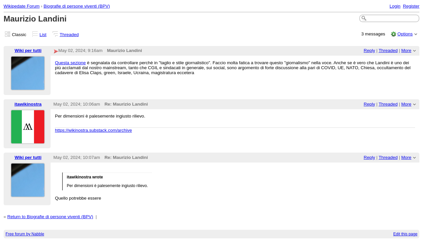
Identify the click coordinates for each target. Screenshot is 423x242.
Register (411, 6)
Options (404, 33)
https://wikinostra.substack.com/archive (93, 130)
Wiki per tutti (28, 50)
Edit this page (405, 234)
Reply (369, 50)
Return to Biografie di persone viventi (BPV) (50, 216)
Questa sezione (70, 62)
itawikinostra (28, 104)
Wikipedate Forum (22, 6)
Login (395, 6)
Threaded (69, 34)
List (43, 34)
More (406, 50)
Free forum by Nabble (25, 234)
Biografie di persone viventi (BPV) (77, 6)
